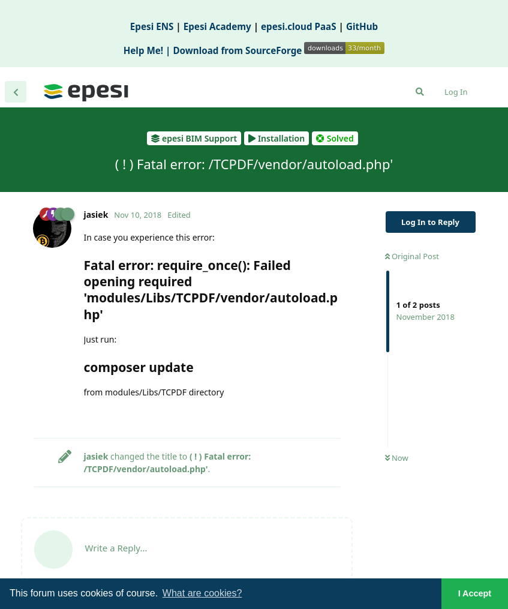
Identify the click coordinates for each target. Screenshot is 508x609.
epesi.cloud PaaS (298, 26)
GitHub (362, 26)
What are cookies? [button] (202, 593)
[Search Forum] (420, 92)
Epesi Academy (217, 26)
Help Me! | (148, 50)
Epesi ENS (152, 26)
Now (396, 457)
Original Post (412, 256)
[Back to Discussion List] (15, 92)
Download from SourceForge (278, 50)
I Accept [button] (474, 593)
